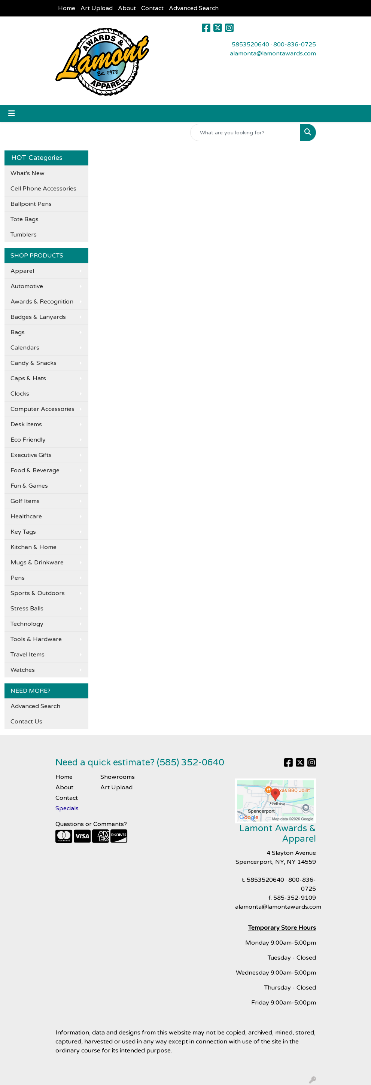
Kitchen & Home (33, 547)
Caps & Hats (28, 378)
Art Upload (96, 8)
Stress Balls (26, 608)
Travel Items (27, 654)
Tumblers (23, 234)
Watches (22, 670)
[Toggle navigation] (11, 113)
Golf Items (25, 501)
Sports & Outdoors (37, 593)
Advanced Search (194, 8)
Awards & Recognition (41, 301)
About (127, 8)
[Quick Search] (245, 132)
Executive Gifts (31, 455)
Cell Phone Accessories (43, 188)
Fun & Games (29, 486)
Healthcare (26, 516)
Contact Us (26, 721)
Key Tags (23, 532)
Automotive (26, 286)
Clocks (19, 393)
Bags (17, 332)
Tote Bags (24, 219)
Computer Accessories (42, 409)
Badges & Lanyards (38, 317)
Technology (26, 624)
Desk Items (26, 424)
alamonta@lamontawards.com (273, 53)
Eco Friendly (28, 440)
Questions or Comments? (91, 824)
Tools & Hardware (36, 639)
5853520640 (250, 44)
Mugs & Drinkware (37, 562)
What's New (27, 173)
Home (66, 8)
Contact (152, 8)
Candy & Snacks (33, 363)
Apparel (22, 271)
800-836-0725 (294, 44)
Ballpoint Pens (31, 204)
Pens (17, 578)
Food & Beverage (35, 470)
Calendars (24, 347)
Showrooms (117, 777)
